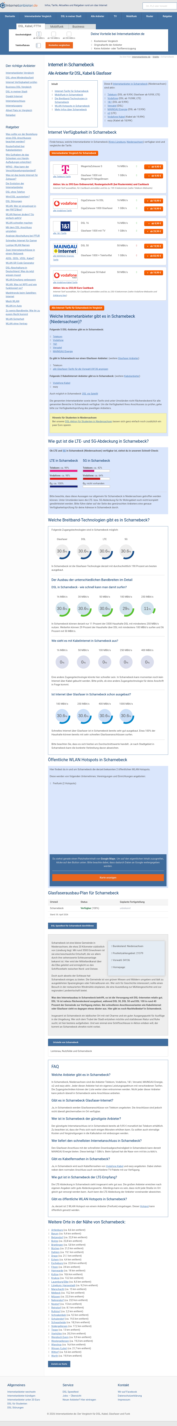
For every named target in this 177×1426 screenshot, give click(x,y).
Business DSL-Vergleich (18, 87)
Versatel (112, 105)
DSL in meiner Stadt (16, 91)
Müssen (55, 1296)
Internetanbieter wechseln (21, 1391)
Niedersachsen (135, 141)
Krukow (55, 1278)
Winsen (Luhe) (59, 1348)
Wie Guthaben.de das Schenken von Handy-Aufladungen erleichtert (18, 158)
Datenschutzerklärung (130, 1395)
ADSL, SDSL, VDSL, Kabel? (20, 258)
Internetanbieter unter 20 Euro (23, 1399)
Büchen (55, 1248)
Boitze (54, 1241)
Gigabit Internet (14, 96)
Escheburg (57, 1263)
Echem (55, 1259)
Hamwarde (57, 1270)
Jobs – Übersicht (72, 1395)
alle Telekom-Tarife (62, 176)
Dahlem (55, 1252)
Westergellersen (60, 1341)
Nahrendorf (57, 1300)
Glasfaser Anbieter (128, 358)
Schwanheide (58, 1322)
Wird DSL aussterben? (18, 196)
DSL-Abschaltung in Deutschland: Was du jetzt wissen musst (20, 271)
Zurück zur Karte (59, 1364)
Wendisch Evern (60, 1337)
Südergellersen (59, 1326)
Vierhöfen (56, 1333)
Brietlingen (57, 1244)
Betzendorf (57, 1237)
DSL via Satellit (90, 393)
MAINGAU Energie (117, 109)
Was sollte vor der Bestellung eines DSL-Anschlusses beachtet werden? (21, 138)
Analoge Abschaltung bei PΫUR (23, 235)
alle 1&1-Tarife (59, 233)
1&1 (110, 101)
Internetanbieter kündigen (21, 1395)
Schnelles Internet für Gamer (21, 240)
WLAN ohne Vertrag (16, 323)
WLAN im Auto (14, 305)
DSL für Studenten (17, 1403)
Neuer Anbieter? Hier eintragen (79, 1399)
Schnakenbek (58, 1315)
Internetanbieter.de (141, 56)
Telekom (112, 94)
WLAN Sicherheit (15, 319)
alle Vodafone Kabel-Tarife (65, 282)
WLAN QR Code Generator (20, 262)
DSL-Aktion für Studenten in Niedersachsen (88, 421)
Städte (156, 56)
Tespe (54, 1329)
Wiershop (56, 1344)
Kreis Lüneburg (117, 141)
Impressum (124, 1399)
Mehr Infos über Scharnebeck (71, 109)
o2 (109, 113)
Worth (54, 1355)
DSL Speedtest (71, 1391)
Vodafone (113, 98)
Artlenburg (57, 1230)
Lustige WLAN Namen (18, 245)
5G (64, 450)
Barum (55, 1233)
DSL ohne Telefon (15, 191)
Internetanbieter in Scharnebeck (130, 83)
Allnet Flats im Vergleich (19, 110)
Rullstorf (55, 1311)
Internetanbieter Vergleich (20, 72)
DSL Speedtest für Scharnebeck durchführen (72, 925)
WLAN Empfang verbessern (21, 279)
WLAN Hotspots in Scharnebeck (72, 105)
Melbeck (56, 1292)
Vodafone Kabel (116, 116)
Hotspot (144, 1206)
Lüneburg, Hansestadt (63, 1285)
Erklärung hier (59, 295)
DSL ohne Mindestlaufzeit (20, 77)
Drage (54, 1255)
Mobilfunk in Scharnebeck (69, 94)
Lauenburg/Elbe (60, 1281)
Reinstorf (56, 1307)
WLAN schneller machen (19, 222)
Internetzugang (14, 105)
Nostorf (55, 1304)
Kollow (55, 1274)
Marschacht (57, 1289)
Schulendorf (58, 1318)
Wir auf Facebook (127, 1391)
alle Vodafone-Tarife (62, 210)
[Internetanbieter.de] (19, 5)
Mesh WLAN (12, 301)
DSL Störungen (14, 201)
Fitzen (54, 1267)
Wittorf (55, 1352)
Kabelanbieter (131, 376)
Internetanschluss (15, 100)
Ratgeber (11, 115)
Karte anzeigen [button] (108, 877)
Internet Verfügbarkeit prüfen (21, 82)
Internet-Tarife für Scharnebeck (71, 91)
